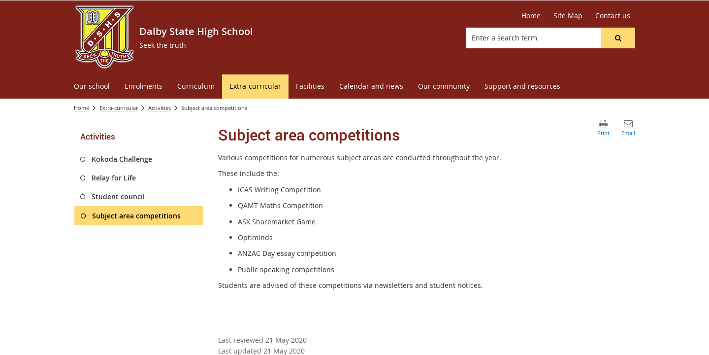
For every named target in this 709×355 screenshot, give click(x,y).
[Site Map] (567, 16)
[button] (618, 38)
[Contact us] (612, 16)
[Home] (531, 16)
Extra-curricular (118, 107)
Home (81, 107)
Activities (159, 107)
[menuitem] (91, 86)
